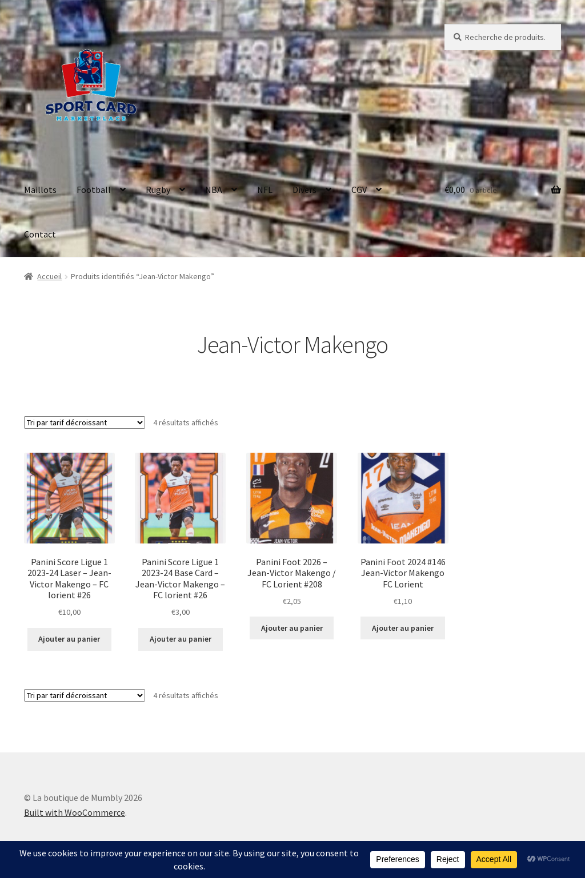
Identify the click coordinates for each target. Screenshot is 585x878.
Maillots (40, 189)
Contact (40, 234)
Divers (304, 189)
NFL (265, 189)
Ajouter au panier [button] (69, 639)
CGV (359, 189)
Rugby (158, 189)
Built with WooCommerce (74, 812)
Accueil (49, 276)
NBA (213, 189)
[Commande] (84, 422)
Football (94, 189)
